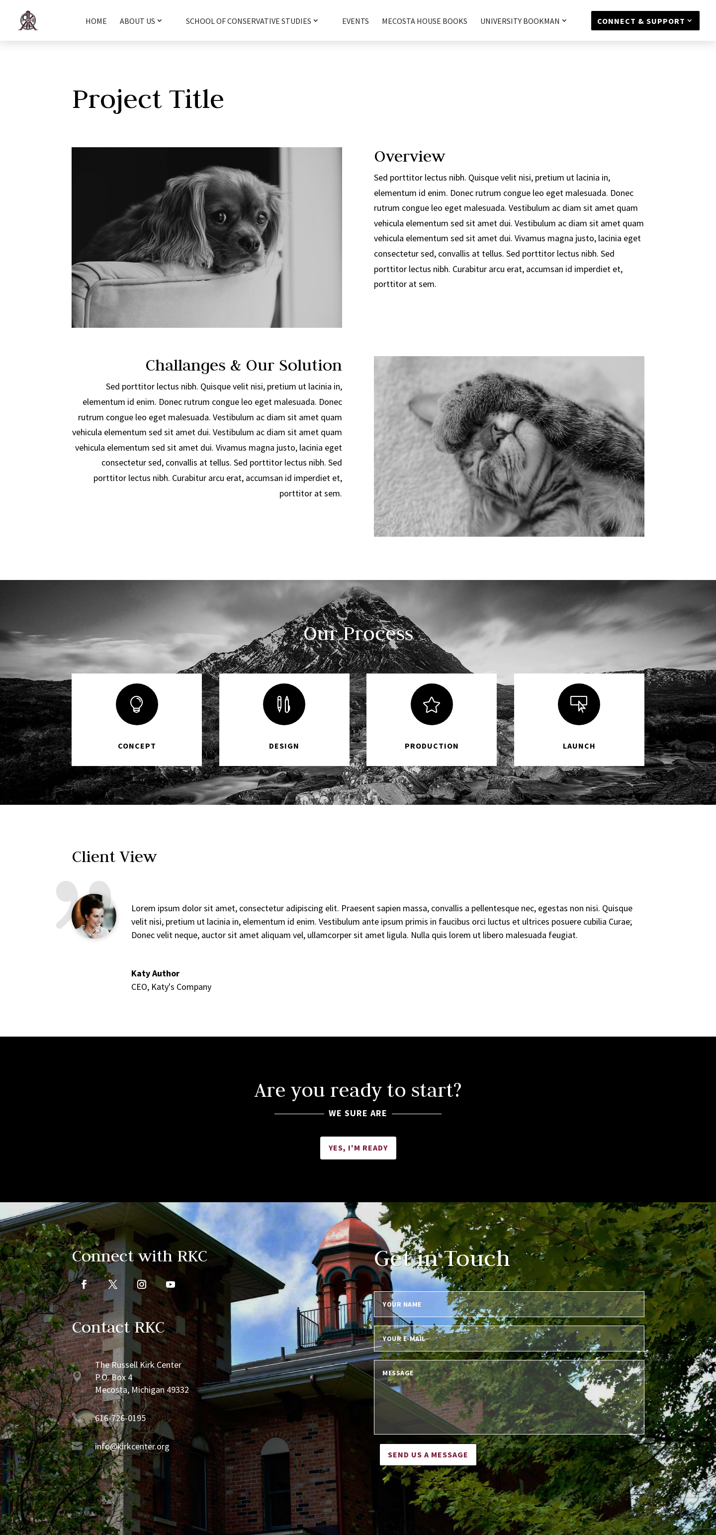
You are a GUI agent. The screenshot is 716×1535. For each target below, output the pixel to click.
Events (355, 21)
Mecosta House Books (424, 21)
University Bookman (520, 21)
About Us (137, 21)
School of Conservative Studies (248, 21)
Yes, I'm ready (358, 1147)
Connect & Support (641, 21)
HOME (96, 21)
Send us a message (428, 1454)
